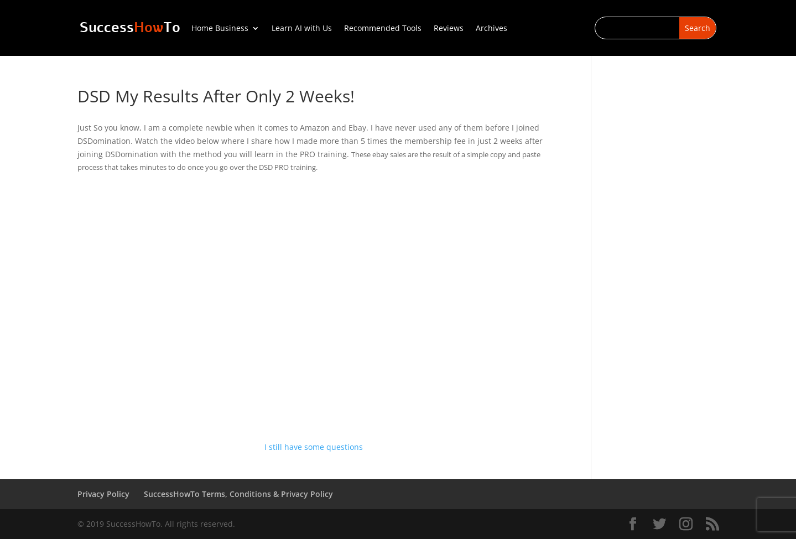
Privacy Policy (103, 494)
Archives (491, 28)
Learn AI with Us (302, 28)
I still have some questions (313, 447)
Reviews (449, 28)
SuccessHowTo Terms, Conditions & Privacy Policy (238, 494)
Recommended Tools (383, 28)
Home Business (219, 28)
